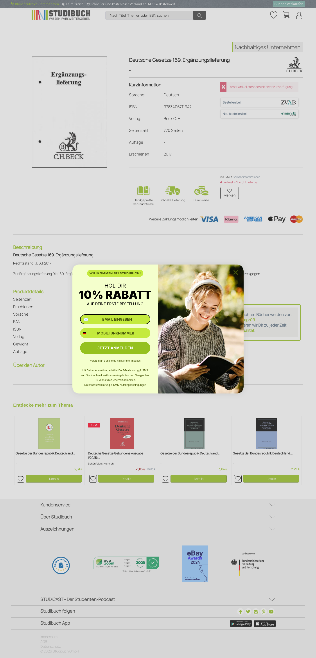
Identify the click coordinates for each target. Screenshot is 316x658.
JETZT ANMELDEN (115, 348)
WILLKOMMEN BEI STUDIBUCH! (115, 273)
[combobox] (87, 333)
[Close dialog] (235, 272)
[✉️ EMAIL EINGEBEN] (115, 319)
